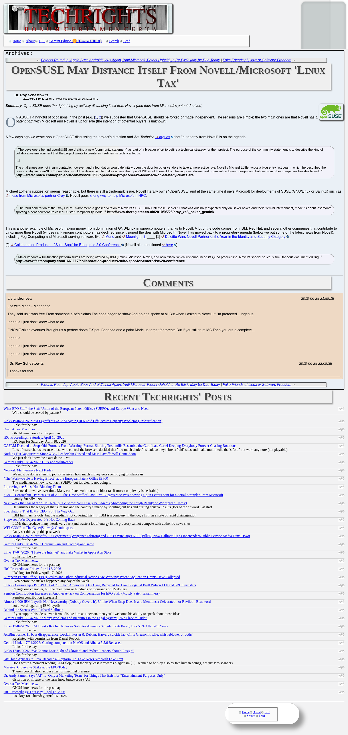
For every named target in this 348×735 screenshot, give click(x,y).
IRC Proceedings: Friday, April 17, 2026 (32, 570)
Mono (109, 238)
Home (17, 41)
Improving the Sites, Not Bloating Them (32, 488)
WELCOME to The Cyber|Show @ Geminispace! (39, 529)
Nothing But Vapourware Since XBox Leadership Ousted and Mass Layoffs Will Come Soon (70, 455)
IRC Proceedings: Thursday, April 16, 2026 (34, 693)
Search (114, 41)
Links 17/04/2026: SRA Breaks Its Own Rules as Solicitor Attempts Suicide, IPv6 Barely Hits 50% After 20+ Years (86, 627)
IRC (42, 41)
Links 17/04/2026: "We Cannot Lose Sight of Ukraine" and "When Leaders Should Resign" (69, 652)
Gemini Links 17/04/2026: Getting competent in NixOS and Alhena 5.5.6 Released (62, 644)
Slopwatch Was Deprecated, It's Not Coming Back (39, 520)
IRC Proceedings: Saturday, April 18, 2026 (34, 438)
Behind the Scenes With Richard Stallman (33, 611)
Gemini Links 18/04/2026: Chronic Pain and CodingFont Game (49, 545)
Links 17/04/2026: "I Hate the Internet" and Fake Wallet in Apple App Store (57, 553)
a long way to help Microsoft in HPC (118, 197)
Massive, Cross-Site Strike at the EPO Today (35, 668)
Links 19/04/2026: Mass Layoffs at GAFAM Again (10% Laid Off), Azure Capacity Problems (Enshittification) (83, 422)
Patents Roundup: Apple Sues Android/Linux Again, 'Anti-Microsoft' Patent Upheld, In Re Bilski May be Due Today (130, 61)
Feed (126, 41)
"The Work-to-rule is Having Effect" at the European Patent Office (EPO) (56, 479)
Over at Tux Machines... (21, 430)
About (30, 41)
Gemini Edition (60, 41)
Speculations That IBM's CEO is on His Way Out (39, 512)
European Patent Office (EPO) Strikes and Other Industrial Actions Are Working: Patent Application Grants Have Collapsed (92, 578)
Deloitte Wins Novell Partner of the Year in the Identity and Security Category (225, 238)
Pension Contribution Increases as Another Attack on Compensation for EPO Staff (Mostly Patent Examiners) (82, 594)
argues (164, 138)
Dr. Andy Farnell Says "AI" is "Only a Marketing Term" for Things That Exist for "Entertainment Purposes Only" (84, 676)
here (169, 246)
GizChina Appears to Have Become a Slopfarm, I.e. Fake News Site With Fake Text (63, 660)
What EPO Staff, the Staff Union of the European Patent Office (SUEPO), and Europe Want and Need (76, 410)
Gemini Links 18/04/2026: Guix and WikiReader (38, 463)
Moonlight (133, 238)
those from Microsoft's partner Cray (37, 197)
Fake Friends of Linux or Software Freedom (257, 61)
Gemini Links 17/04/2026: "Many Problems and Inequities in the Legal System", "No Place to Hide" (75, 619)
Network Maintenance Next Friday (28, 471)
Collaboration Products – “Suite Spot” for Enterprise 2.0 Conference (67, 246)
